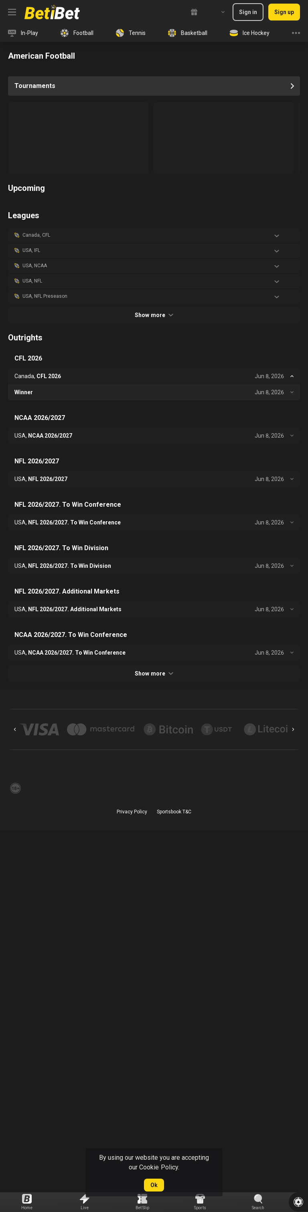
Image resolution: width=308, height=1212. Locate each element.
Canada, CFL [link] (36, 235)
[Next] (293, 729)
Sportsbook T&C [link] (174, 812)
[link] (52, 12)
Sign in (248, 12)
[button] (154, 235)
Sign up (284, 12)
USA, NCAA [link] (34, 265)
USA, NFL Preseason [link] (44, 296)
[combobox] (217, 12)
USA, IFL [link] (31, 250)
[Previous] (15, 729)
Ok (154, 1185)
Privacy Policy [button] (132, 812)
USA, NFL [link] (32, 281)
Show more (154, 315)
